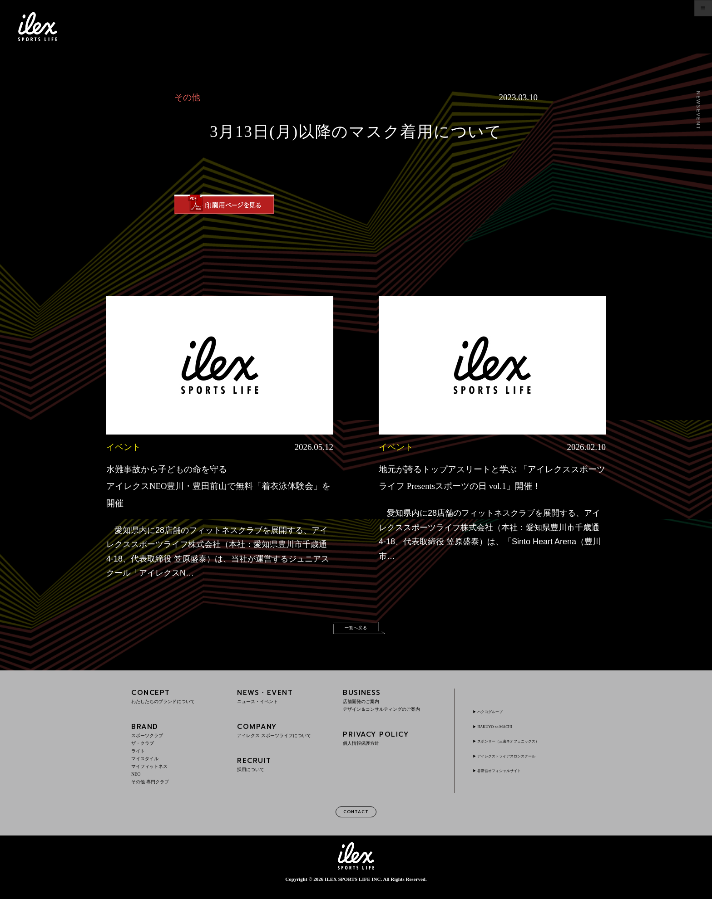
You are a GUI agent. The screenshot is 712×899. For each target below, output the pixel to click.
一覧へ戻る (356, 630)
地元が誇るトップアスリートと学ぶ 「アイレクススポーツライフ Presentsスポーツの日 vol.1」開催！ (489, 485)
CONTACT (356, 820)
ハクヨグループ (499, 717)
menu (683, 27)
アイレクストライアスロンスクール (523, 761)
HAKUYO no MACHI (504, 732)
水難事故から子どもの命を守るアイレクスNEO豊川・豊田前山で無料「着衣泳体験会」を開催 (212, 485)
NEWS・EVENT (284, 702)
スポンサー (526, 746)
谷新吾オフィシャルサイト (512, 776)
